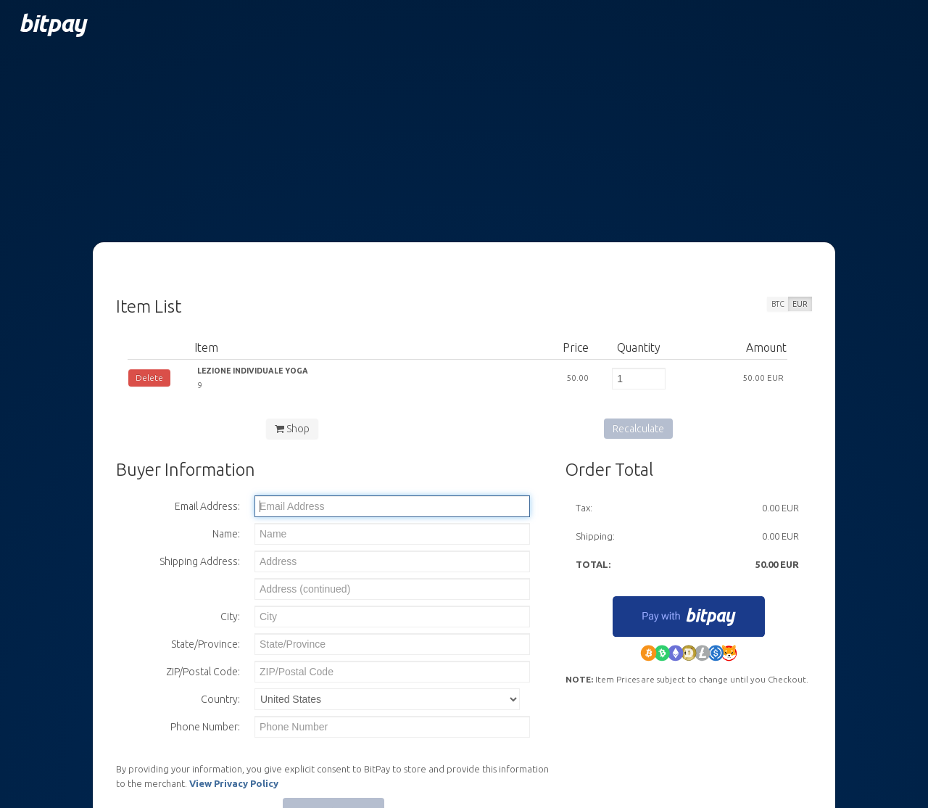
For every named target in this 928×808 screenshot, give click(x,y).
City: (230, 616)
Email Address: (207, 506)
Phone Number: (205, 727)
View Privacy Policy (233, 783)
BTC (777, 304)
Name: (226, 534)
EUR (800, 304)
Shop (292, 428)
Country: (220, 699)
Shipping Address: (200, 561)
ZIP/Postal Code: (203, 671)
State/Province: (205, 644)
